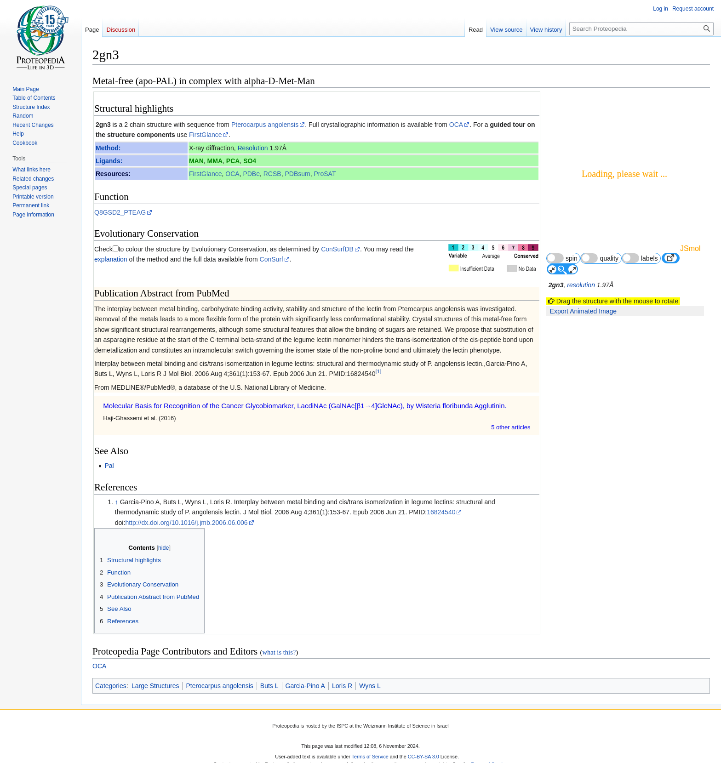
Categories (110, 685)
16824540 (441, 512)
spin (562, 258)
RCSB (272, 173)
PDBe (251, 173)
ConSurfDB (337, 249)
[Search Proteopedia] (641, 28)
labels (640, 258)
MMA (215, 161)
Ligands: (109, 161)
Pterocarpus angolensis (264, 124)
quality (599, 258)
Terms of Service (370, 756)
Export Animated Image (583, 311)
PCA (233, 161)
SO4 (249, 161)
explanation (110, 259)
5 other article (510, 427)
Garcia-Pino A (305, 685)
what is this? (279, 652)
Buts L (269, 685)
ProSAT (325, 173)
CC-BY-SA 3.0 (423, 756)
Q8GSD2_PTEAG (120, 212)
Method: (108, 148)
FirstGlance (205, 134)
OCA (456, 124)
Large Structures (155, 685)
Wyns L (370, 685)
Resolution (252, 148)
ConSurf (271, 259)
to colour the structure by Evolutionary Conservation (192, 249)
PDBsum (297, 173)
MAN (196, 161)
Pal (109, 465)
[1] (379, 372)
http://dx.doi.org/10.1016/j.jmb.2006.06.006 (186, 522)
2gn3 (103, 124)
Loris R (342, 685)
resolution (581, 285)
